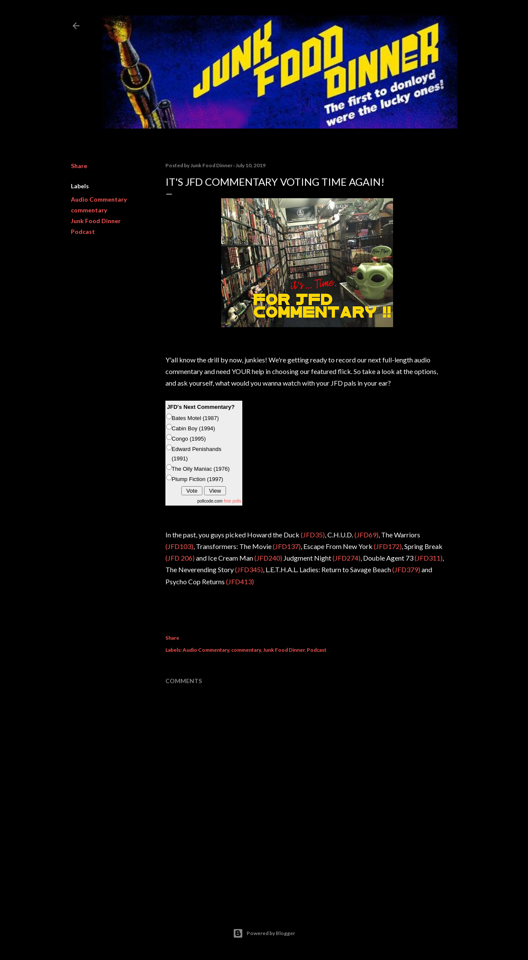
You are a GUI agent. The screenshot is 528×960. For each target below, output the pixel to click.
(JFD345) (249, 569)
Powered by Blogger (264, 933)
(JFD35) (313, 535)
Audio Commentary (99, 199)
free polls (232, 501)
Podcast (83, 231)
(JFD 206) (180, 558)
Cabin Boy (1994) (193, 428)
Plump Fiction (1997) (197, 479)
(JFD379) (406, 569)
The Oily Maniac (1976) (201, 469)
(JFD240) (268, 558)
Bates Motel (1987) (195, 418)
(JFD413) (240, 581)
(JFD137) (287, 546)
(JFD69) (366, 535)
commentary (89, 210)
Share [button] (79, 165)
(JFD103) (179, 546)
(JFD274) (345, 558)
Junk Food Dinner (96, 220)
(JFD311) (429, 558)
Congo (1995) (189, 439)
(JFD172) (388, 546)
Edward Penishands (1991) (197, 454)
